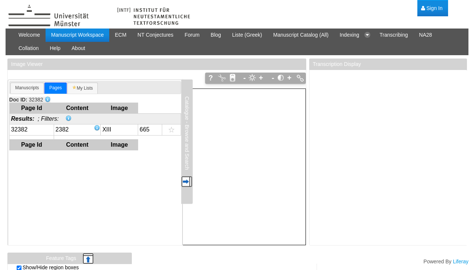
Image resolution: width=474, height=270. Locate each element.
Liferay (460, 261)
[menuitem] (431, 8)
